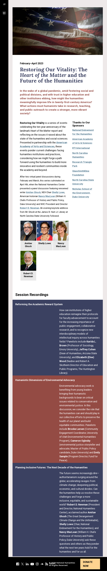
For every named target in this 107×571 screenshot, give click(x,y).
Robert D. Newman (29, 208)
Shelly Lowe (58, 192)
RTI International (81, 148)
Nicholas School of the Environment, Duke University (82, 193)
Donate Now (88, 564)
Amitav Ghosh (33, 192)
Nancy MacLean (46, 196)
